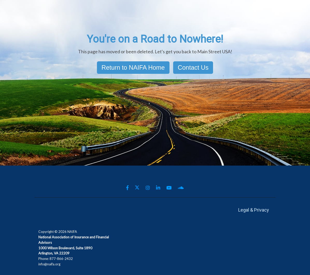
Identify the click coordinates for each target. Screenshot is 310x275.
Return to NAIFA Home (133, 67)
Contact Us (193, 67)
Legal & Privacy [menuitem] (253, 210)
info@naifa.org (49, 264)
